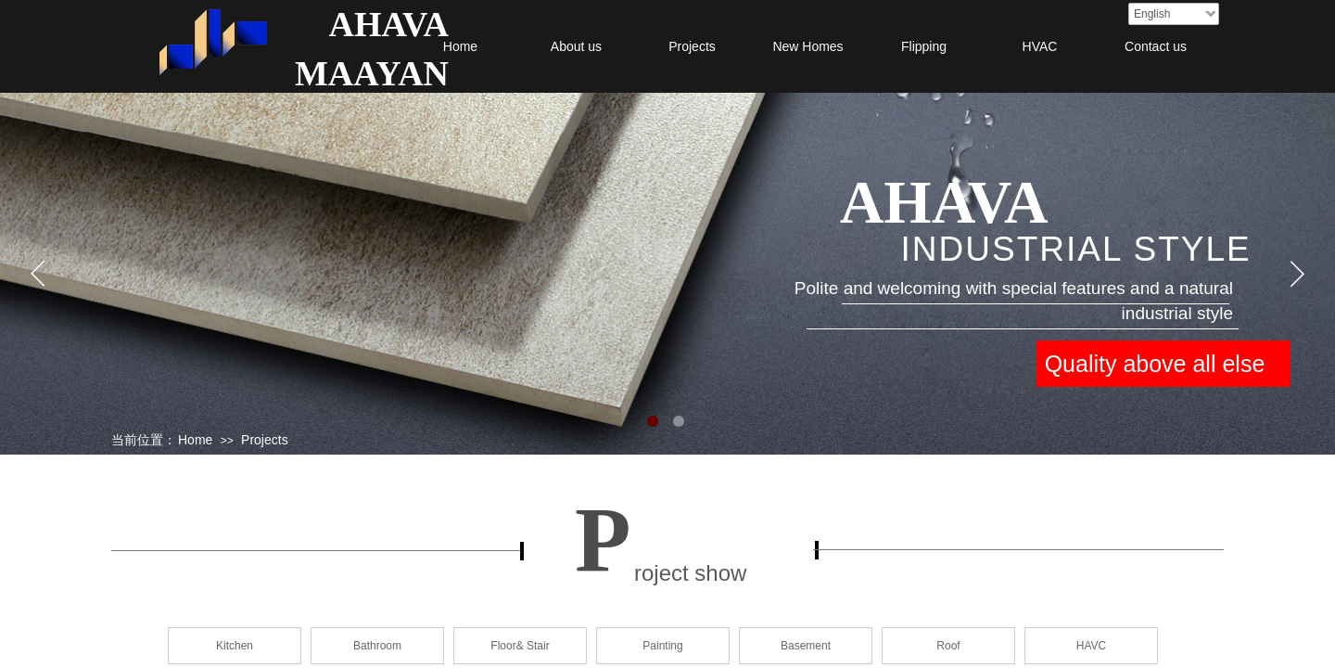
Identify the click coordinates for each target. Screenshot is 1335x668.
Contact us (1156, 46)
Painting (662, 645)
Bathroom (377, 645)
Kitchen (234, 645)
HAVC (1091, 645)
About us (576, 46)
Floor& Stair (519, 645)
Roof (948, 645)
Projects (692, 46)
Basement (806, 645)
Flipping (924, 46)
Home (460, 46)
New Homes (807, 46)
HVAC (1040, 46)
